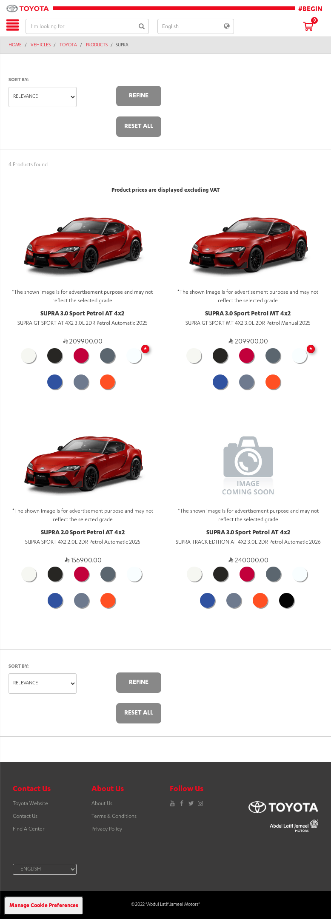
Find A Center (29, 829)
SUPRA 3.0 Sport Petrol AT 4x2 (82, 314)
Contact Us (25, 817)
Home (15, 45)
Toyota (68, 45)
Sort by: (19, 80)
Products (97, 45)
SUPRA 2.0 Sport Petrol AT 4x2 (83, 533)
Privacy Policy (106, 829)
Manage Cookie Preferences (43, 906)
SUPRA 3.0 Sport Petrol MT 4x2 (248, 314)
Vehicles (41, 45)
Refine (138, 96)
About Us (101, 804)
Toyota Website (30, 804)
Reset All (138, 126)
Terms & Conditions (114, 817)
